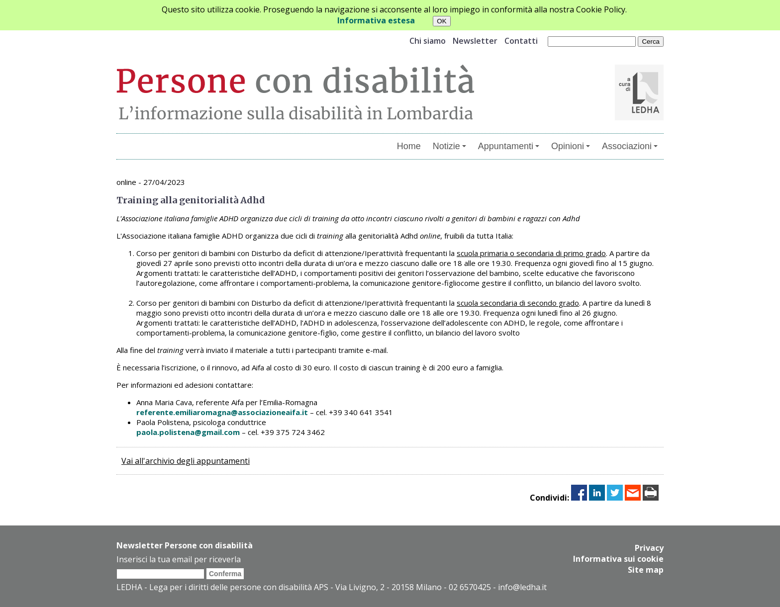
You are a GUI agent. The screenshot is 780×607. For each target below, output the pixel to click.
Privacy (649, 547)
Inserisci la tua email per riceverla (178, 559)
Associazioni (630, 146)
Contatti (521, 40)
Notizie (449, 146)
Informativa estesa (376, 20)
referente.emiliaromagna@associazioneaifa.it (222, 412)
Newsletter (475, 40)
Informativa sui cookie (618, 558)
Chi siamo (427, 40)
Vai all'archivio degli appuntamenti (185, 460)
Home (409, 146)
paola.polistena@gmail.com (188, 432)
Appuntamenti (508, 146)
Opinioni (570, 146)
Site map (646, 569)
